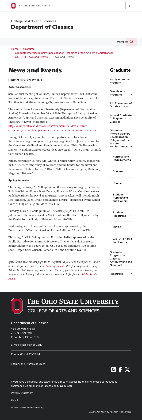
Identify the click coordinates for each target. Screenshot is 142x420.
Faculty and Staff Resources (28, 364)
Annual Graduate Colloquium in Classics (121, 118)
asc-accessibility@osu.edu (55, 386)
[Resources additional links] (131, 273)
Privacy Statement (22, 393)
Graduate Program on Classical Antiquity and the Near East (121, 258)
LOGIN (15, 400)
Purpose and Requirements (122, 158)
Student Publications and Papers (121, 198)
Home (14, 49)
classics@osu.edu (54, 266)
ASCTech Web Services (120, 411)
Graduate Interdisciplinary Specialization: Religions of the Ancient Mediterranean (64, 53)
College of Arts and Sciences (33, 21)
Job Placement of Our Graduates (121, 104)
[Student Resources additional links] (130, 215)
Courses (118, 171)
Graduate (28, 49)
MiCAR (117, 227)
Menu (120, 42)
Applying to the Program (120, 81)
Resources (116, 274)
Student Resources (119, 214)
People (117, 183)
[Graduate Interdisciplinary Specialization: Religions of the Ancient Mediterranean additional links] (131, 146)
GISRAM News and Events (31, 57)
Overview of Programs (117, 92)
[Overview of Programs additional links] (131, 94)
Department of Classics (42, 26)
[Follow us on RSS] (113, 370)
